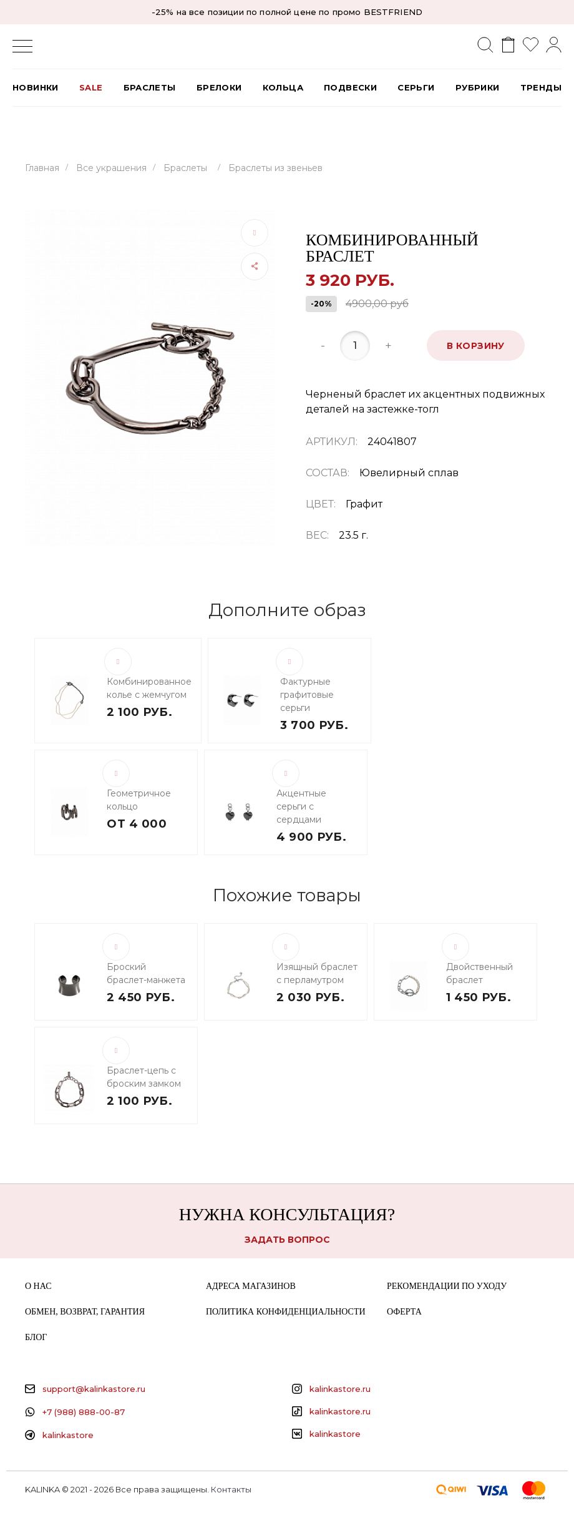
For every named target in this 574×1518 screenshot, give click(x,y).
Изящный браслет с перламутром (317, 973)
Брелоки (219, 87)
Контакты (231, 1489)
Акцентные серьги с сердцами (301, 806)
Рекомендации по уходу (447, 1286)
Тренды (541, 87)
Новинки (35, 87)
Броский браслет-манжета (146, 973)
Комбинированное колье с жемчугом (149, 688)
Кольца (283, 87)
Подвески (350, 87)
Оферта (404, 1311)
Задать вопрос (287, 1239)
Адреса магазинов (251, 1286)
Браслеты (150, 87)
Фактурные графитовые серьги (307, 694)
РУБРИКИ (477, 87)
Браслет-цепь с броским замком (144, 1077)
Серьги (415, 87)
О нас (38, 1286)
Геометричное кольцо (139, 800)
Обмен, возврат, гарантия (85, 1311)
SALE (91, 87)
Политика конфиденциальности (286, 1311)
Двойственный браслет (479, 973)
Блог (36, 1337)
